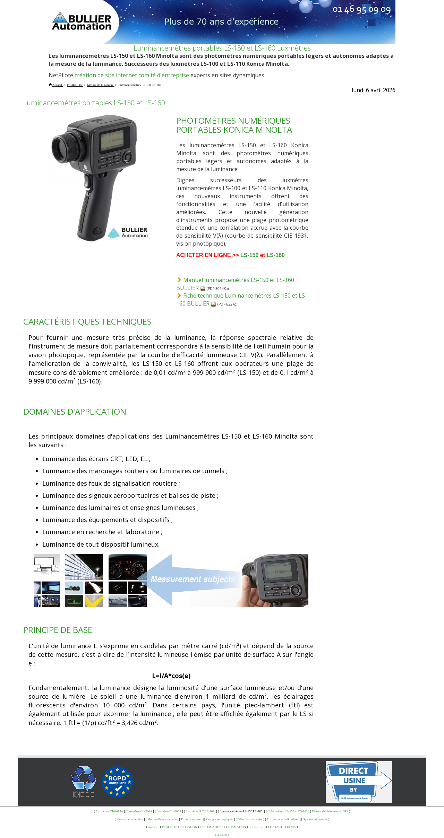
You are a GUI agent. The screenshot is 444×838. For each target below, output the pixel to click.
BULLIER (257, 827)
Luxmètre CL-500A (168, 811)
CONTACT (275, 827)
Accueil (152, 827)
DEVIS (291, 827)
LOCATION (189, 827)
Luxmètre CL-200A (139, 811)
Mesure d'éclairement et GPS (330, 811)
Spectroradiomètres (315, 819)
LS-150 (249, 255)
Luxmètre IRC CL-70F (200, 811)
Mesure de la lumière (130, 819)
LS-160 (276, 255)
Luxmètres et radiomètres (283, 819)
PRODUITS (169, 827)
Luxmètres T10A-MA (109, 811)
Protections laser (191, 819)
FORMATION (237, 827)
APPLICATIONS (212, 827)
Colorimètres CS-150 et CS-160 (287, 811)
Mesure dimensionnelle (162, 819)
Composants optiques (219, 819)
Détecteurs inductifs (249, 819)
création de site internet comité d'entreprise (132, 75)
